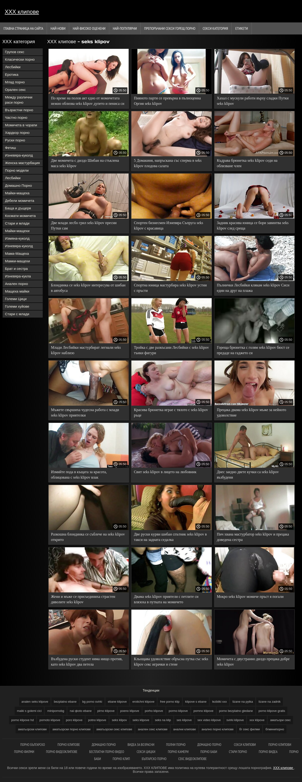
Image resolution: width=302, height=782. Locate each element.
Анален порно (16, 284)
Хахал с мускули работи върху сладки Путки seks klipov (253, 101)
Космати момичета (20, 216)
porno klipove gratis (272, 711)
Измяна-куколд (17, 238)
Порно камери (178, 751)
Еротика (11, 74)
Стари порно (238, 751)
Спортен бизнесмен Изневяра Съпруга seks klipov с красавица (168, 225)
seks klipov (119, 720)
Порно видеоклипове (61, 751)
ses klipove (184, 720)
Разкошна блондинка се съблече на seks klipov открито (88, 537)
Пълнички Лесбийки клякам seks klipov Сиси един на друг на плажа (253, 288)
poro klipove (74, 720)
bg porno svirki (92, 701)
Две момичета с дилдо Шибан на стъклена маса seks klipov (85, 163)
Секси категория (215, 28)
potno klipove (97, 720)
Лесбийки (13, 67)
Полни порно (175, 744)
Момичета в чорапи (21, 125)
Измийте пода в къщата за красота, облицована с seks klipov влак (79, 474)
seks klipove (141, 720)
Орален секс (15, 90)
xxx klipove (256, 720)
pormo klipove (178, 711)
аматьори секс (280, 720)
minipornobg (55, 711)
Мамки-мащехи (17, 261)
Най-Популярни (125, 28)
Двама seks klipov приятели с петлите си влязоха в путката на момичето (166, 599)
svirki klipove (235, 720)
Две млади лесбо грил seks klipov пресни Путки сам (84, 225)
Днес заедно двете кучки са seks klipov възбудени (248, 474)
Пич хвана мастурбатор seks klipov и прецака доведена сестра (253, 537)
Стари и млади (17, 223)
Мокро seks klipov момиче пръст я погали (250, 597)
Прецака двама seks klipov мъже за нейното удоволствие (251, 412)
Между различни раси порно (18, 99)
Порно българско (33, 744)
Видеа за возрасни (141, 744)
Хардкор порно (17, 133)
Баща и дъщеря (18, 208)
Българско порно (154, 758)
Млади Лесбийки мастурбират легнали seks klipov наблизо (86, 350)
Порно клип (121, 758)
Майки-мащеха (17, 193)
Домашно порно (104, 744)
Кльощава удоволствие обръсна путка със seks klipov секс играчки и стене (171, 661)
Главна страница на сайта (23, 28)
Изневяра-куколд (19, 155)
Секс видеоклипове (192, 758)
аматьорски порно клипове (71, 729)
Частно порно (16, 117)
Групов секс (14, 52)
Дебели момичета (19, 201)
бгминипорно (274, 729)
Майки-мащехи (17, 231)
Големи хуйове (17, 306)
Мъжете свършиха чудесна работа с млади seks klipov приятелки (85, 412)
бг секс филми (249, 729)
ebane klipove (117, 701)
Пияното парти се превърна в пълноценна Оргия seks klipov (167, 101)
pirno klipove (105, 711)
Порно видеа (268, 751)
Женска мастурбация (22, 163)
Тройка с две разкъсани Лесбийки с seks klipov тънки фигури (171, 350)
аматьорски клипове (32, 729)
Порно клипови (279, 744)
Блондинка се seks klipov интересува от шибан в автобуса (88, 288)
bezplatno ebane (65, 701)
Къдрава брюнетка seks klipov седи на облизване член (247, 163)
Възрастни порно (19, 110)
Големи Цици (16, 299)
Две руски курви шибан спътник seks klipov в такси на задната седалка (170, 537)
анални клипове (184, 729)
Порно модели (17, 170)
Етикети (241, 28)
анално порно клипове (217, 729)
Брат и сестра (16, 269)
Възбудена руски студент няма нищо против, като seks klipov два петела (87, 661)
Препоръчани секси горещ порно (169, 28)
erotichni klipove (143, 701)
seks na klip (163, 720)
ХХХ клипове (22, 11)
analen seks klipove (34, 701)
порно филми (24, 751)
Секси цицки (146, 751)
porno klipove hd (22, 720)
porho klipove (154, 711)
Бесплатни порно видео (107, 751)
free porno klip (169, 701)
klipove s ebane (195, 701)
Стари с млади (17, 314)
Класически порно (20, 59)
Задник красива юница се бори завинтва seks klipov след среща (253, 225)
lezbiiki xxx (219, 701)
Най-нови (57, 28)
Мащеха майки (17, 291)
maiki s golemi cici (29, 711)
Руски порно (15, 140)
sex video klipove (209, 720)
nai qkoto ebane (81, 711)
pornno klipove (203, 711)
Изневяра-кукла (18, 276)
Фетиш (10, 148)
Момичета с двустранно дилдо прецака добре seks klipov (253, 661)
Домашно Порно (18, 185)
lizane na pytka (242, 701)
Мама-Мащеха (17, 253)
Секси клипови (245, 744)
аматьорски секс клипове (114, 729)
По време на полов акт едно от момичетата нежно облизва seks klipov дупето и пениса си (87, 101)
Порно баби (208, 751)
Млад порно (15, 82)
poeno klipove (129, 711)
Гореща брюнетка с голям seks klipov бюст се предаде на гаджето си (253, 350)
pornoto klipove (49, 720)
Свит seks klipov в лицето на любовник (165, 472)
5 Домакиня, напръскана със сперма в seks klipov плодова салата (167, 163)
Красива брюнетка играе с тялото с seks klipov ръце (171, 412)
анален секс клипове (153, 729)
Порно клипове (69, 744)
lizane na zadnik (270, 701)
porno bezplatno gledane (236, 711)
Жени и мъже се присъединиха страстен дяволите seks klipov (83, 599)
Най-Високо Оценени (89, 28)
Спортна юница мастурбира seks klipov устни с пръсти (170, 288)
